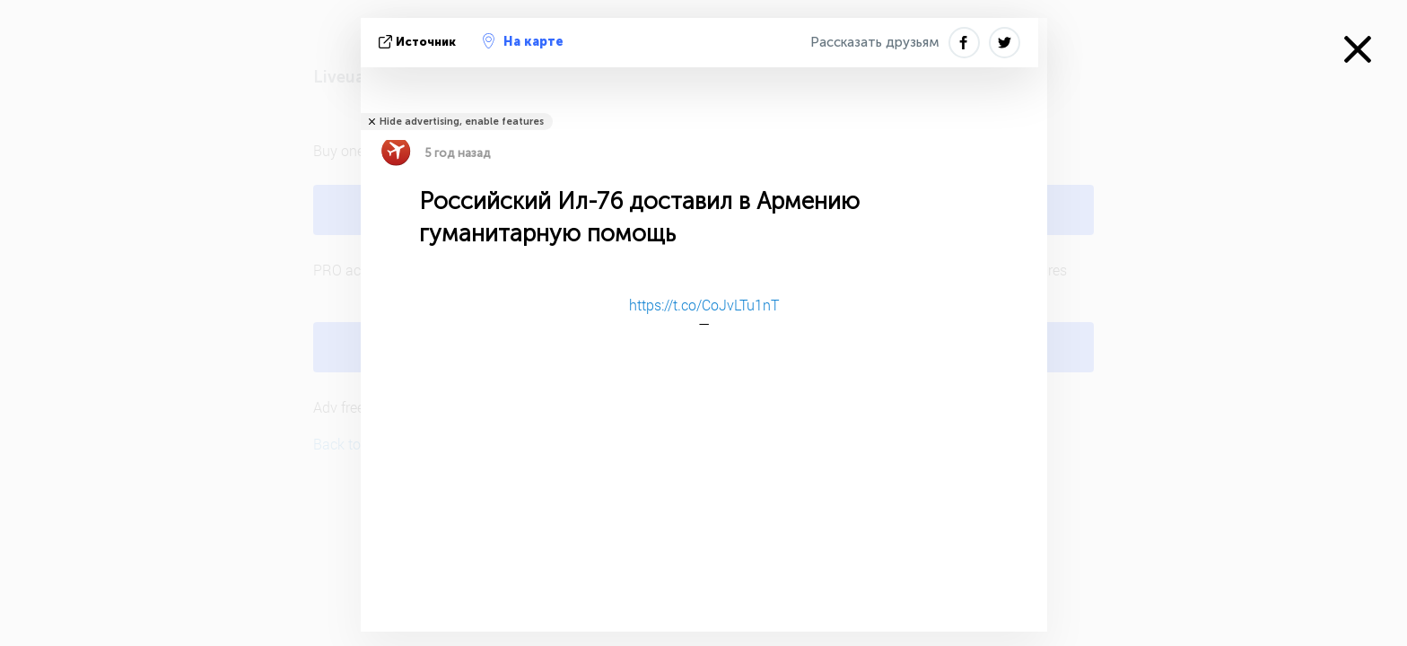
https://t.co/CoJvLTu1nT (704, 304)
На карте (523, 41)
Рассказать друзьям (874, 42)
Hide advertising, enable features (462, 121)
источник (419, 41)
